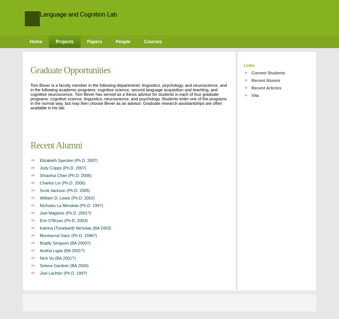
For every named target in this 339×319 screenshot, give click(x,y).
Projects (64, 41)
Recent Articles (266, 88)
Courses (153, 41)
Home (36, 41)
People (123, 41)
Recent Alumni (265, 80)
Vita (255, 95)
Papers (94, 41)
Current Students (268, 73)
